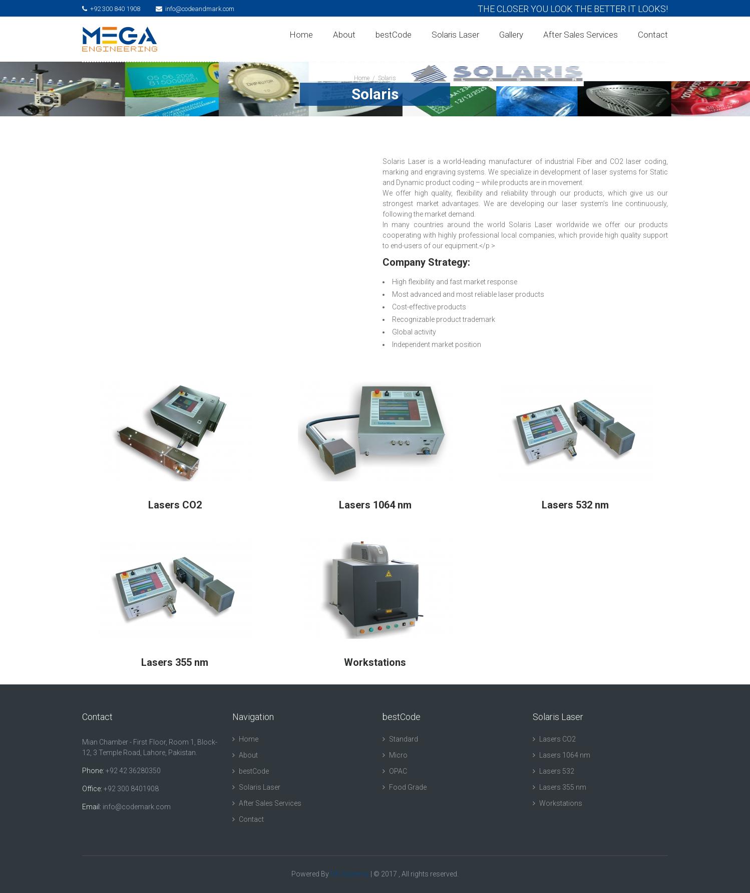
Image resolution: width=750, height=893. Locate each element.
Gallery (511, 35)
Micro (398, 755)
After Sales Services (580, 35)
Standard (403, 739)
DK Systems (349, 874)
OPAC (398, 771)
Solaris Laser (455, 35)
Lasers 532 (556, 771)
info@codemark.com (137, 807)
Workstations (560, 803)
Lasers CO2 (557, 739)
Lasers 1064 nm (564, 755)
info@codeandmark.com (195, 9)
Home (301, 35)
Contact (653, 35)
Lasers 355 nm (562, 787)
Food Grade (408, 787)
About (344, 35)
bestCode (394, 35)
